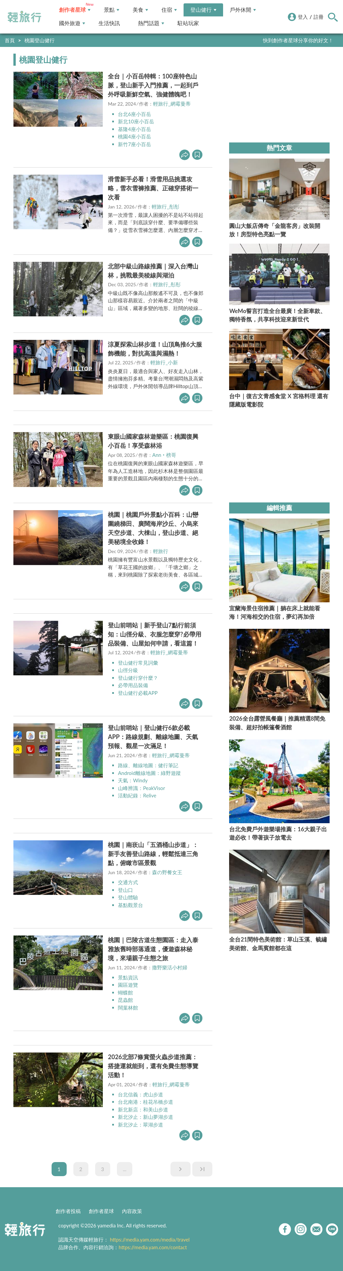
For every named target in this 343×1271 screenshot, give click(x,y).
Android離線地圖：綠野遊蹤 (149, 773)
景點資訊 (128, 977)
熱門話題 (151, 23)
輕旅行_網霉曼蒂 (172, 104)
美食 (140, 10)
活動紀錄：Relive (137, 795)
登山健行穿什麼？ (138, 678)
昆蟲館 (125, 1000)
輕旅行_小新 (164, 362)
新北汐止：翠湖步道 (140, 1125)
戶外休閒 (243, 10)
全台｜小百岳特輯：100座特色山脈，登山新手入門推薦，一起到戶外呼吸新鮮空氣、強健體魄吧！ (153, 85)
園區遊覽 (128, 985)
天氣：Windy (133, 780)
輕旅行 (24, 16)
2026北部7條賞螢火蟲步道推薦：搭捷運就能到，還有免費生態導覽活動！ (153, 1066)
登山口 (125, 890)
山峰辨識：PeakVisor (141, 788)
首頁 (10, 40)
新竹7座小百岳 (134, 144)
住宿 (169, 10)
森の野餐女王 (167, 872)
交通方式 (128, 882)
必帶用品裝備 (133, 685)
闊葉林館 (128, 1008)
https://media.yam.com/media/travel (150, 1239)
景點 (111, 10)
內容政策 (132, 1211)
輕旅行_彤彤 (165, 206)
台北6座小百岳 (134, 114)
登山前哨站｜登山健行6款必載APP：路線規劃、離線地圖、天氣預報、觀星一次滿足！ (153, 736)
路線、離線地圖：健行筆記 (148, 765)
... (125, 1169)
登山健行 (203, 10)
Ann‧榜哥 (164, 455)
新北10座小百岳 (136, 121)
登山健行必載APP (137, 693)
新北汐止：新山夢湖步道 (145, 1117)
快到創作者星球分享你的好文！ (298, 40)
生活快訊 (109, 23)
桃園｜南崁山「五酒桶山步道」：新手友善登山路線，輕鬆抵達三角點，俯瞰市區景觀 (153, 853)
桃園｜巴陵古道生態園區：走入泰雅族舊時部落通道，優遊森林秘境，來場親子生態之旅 (153, 949)
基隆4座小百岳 (134, 129)
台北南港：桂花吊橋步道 (145, 1102)
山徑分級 (128, 670)
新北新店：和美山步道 (143, 1109)
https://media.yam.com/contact (153, 1247)
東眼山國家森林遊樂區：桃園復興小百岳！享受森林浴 (153, 441)
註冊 (319, 17)
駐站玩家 (188, 23)
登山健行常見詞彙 (138, 663)
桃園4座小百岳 (134, 136)
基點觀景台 (130, 905)
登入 (303, 17)
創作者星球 (74, 10)
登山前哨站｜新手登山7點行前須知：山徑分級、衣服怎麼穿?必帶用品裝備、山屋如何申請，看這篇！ (154, 634)
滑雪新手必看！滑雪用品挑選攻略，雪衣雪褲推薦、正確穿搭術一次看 (153, 188)
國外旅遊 (72, 23)
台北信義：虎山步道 (140, 1094)
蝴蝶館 (125, 992)
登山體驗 (128, 897)
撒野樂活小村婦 (169, 967)
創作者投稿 (68, 1211)
